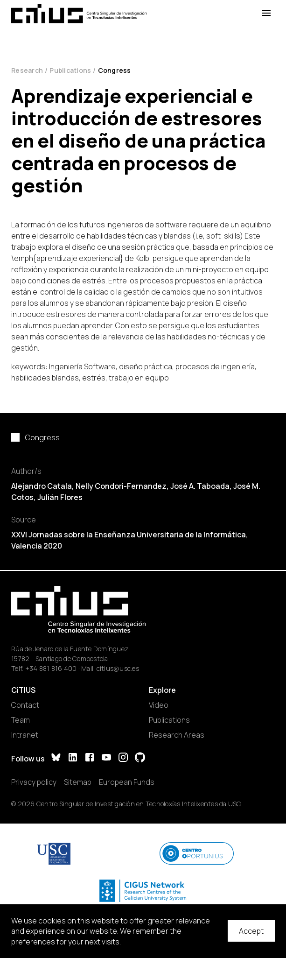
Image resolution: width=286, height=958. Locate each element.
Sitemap (77, 782)
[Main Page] (78, 13)
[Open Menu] (266, 13)
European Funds (126, 782)
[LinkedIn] (72, 758)
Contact (25, 705)
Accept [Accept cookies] (251, 931)
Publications (70, 70)
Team (20, 720)
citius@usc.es (118, 668)
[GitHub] (140, 758)
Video (158, 705)
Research (27, 70)
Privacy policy (33, 782)
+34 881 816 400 (51, 668)
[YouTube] (106, 758)
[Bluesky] (56, 758)
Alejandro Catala (41, 486)
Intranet (24, 735)
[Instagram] (123, 758)
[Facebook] (89, 758)
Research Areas (176, 735)
